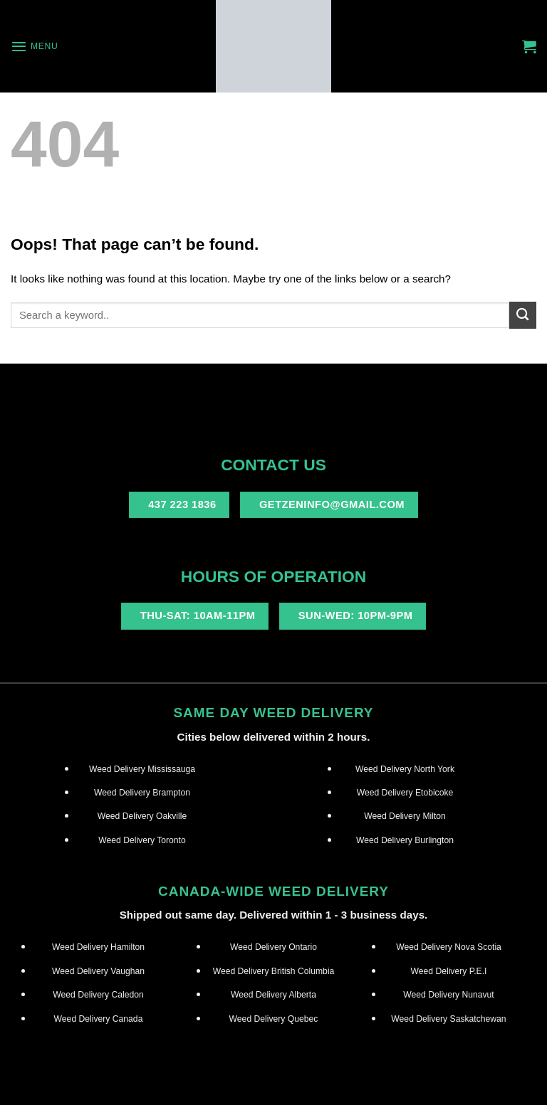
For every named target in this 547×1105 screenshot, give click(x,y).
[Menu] (34, 46)
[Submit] (522, 315)
